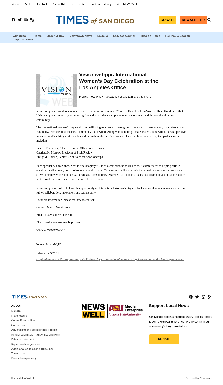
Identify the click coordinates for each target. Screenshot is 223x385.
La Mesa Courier (124, 35)
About (16, 4)
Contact (42, 4)
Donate (16, 311)
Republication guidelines (26, 344)
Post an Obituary (101, 4)
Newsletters (19, 315)
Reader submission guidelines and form (35, 334)
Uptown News (24, 39)
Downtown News (80, 35)
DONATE (168, 20)
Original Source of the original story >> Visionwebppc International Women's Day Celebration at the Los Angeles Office (110, 259)
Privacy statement (22, 339)
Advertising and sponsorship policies (34, 329)
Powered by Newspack (198, 378)
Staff (28, 4)
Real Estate (77, 4)
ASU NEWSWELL (128, 4)
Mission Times (150, 35)
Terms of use (19, 353)
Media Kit (59, 4)
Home (38, 35)
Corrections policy (23, 320)
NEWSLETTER (193, 20)
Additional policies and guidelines (32, 349)
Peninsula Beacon (177, 35)
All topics (19, 35)
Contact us (18, 325)
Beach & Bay (55, 35)
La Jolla (102, 35)
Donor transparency (24, 358)
